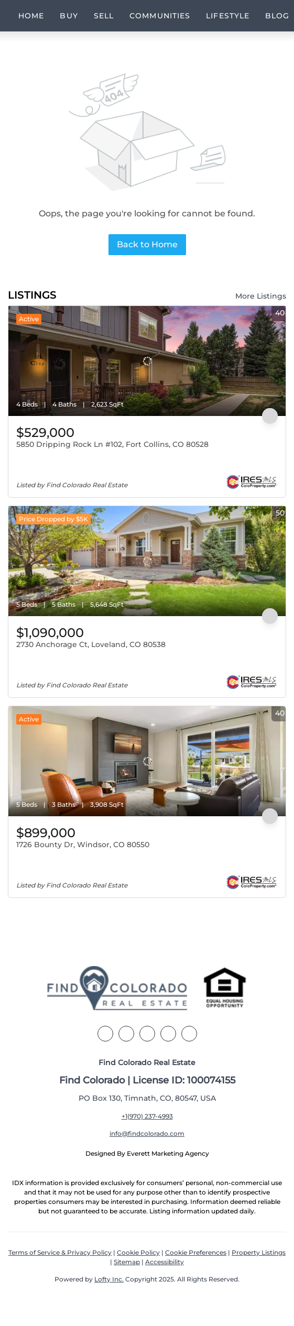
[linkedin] (126, 1034)
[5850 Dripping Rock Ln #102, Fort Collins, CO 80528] (147, 361)
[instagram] (168, 1034)
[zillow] (147, 1034)
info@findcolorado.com (147, 1133)
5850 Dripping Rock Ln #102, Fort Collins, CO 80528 (112, 444)
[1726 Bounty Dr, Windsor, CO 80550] (147, 761)
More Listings (260, 296)
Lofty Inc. (109, 1279)
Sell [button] (104, 15)
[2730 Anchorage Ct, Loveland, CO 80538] (147, 561)
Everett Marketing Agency (168, 1153)
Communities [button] (159, 15)
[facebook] (105, 1034)
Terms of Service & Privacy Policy (60, 1252)
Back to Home (147, 244)
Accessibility (164, 1262)
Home (31, 15)
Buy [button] (69, 15)
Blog (277, 15)
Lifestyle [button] (227, 15)
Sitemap (127, 1262)
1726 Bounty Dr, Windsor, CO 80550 (82, 844)
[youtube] (189, 1034)
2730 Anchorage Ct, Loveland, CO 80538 (91, 644)
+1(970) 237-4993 (147, 1116)
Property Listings (259, 1252)
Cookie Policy (138, 1252)
